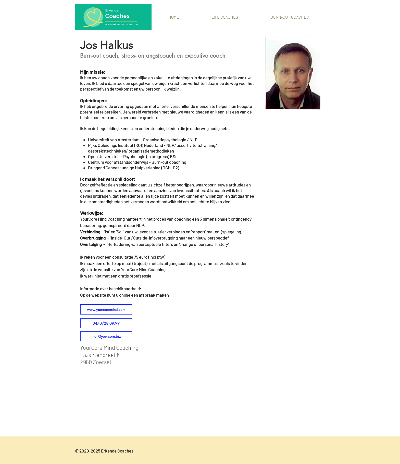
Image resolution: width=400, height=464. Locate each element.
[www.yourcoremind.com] (106, 309)
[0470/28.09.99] (106, 323)
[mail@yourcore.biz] (106, 336)
